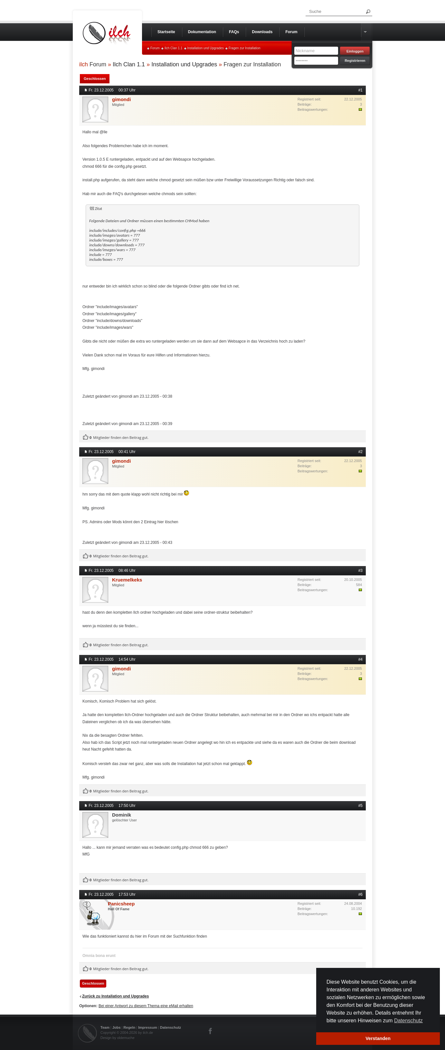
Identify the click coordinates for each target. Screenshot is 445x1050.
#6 (360, 894)
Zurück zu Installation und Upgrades (115, 996)
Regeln (130, 1027)
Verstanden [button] (378, 1038)
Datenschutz (170, 1027)
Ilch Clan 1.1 (174, 48)
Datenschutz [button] (408, 1020)
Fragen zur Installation (244, 48)
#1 (360, 90)
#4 (360, 659)
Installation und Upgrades (205, 48)
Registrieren (355, 60)
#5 (360, 805)
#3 (360, 570)
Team (104, 1027)
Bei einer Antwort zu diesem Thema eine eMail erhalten (146, 1006)
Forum (155, 48)
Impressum (147, 1027)
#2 (360, 451)
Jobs (116, 1027)
